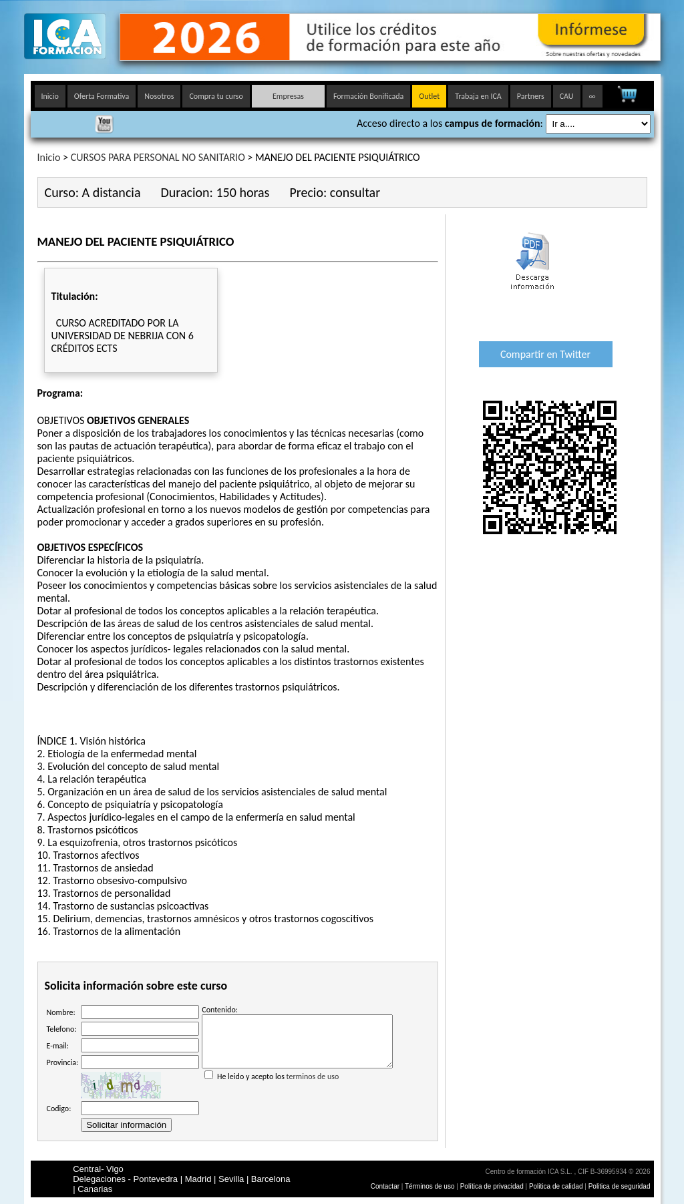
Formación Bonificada (368, 96)
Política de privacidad (493, 1186)
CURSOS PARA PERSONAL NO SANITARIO (158, 157)
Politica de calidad (556, 1186)
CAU (567, 96)
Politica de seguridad (619, 1186)
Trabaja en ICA (478, 96)
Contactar (385, 1186)
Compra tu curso (215, 96)
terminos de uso (313, 1086)
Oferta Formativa (102, 96)
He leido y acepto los (297, 1081)
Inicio (50, 96)
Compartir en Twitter (545, 354)
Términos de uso (429, 1186)
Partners (530, 96)
